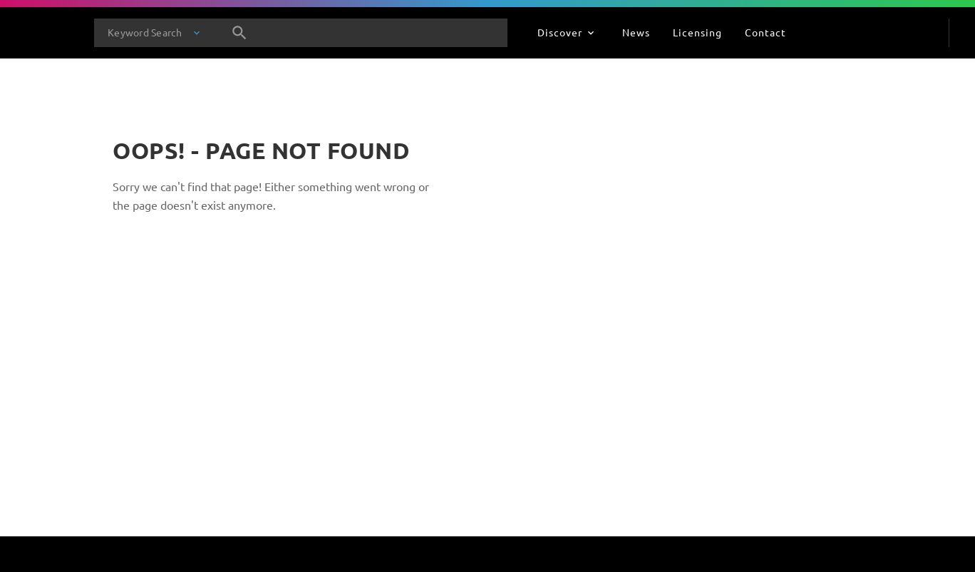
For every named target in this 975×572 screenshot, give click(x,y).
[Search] (239, 33)
